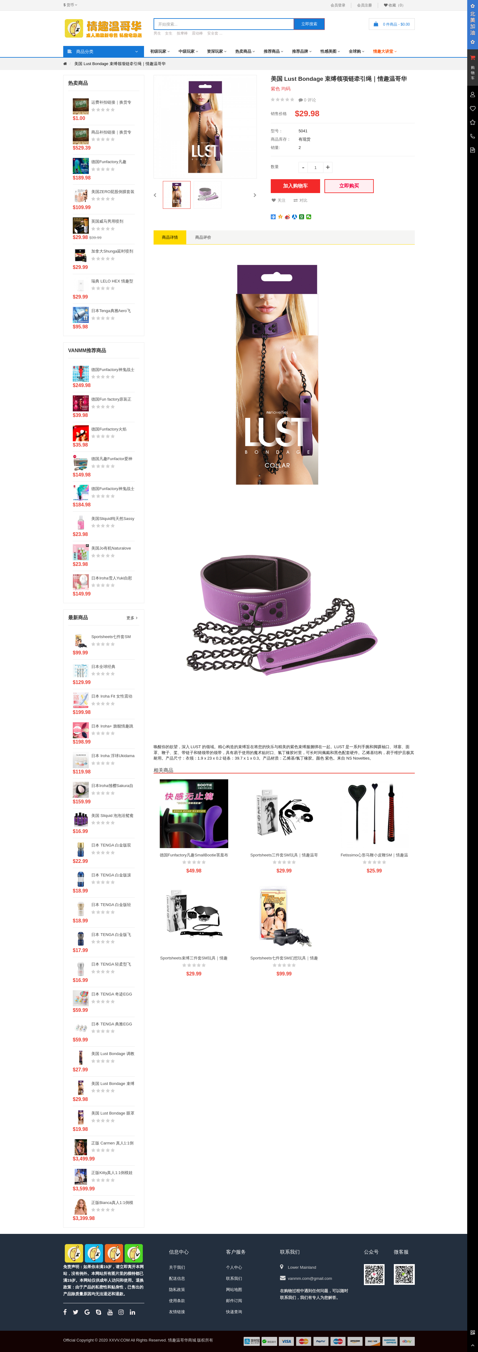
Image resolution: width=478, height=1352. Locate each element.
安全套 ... (214, 33)
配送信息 (177, 1278)
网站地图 (234, 1289)
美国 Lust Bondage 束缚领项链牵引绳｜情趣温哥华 (119, 63)
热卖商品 (243, 51)
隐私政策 (177, 1289)
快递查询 (234, 1311)
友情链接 (177, 1311)
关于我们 (177, 1267)
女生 (168, 33)
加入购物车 (295, 185)
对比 (300, 200)
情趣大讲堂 (383, 51)
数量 (275, 166)
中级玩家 (187, 51)
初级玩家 (158, 51)
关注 (279, 200)
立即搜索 (309, 24)
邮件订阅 (234, 1300)
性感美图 (328, 51)
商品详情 (170, 237)
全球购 (355, 51)
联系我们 (234, 1278)
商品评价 (203, 237)
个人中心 (234, 1267)
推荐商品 (272, 51)
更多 (130, 618)
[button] (155, 195)
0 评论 (307, 99)
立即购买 (349, 185)
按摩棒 (182, 33)
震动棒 (197, 33)
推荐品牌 (300, 51)
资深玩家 (215, 51)
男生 (157, 33)
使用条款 (177, 1300)
